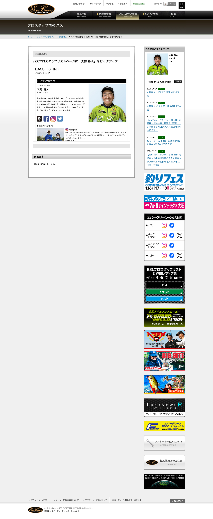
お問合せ (78, 3)
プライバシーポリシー (40, 500)
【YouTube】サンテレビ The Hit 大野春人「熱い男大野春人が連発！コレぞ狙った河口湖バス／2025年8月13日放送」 (164, 125)
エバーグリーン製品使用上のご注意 (125, 500)
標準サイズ (165, 4)
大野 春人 (63, 36)
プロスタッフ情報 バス (46, 36)
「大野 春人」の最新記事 (159, 81)
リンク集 (110, 3)
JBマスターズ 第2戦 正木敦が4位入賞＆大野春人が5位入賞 (163, 142)
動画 (173, 14)
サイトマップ (95, 3)
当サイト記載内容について (67, 500)
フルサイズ (174, 4)
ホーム (30, 36)
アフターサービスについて (95, 500)
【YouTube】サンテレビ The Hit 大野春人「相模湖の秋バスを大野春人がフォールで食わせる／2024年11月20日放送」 (164, 159)
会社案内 (123, 3)
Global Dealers (138, 3)
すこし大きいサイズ (170, 4)
